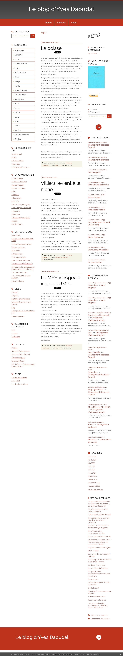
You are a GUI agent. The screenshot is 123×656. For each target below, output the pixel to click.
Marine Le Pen (60, 257)
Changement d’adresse (98, 160)
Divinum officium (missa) (20, 354)
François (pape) (21, 90)
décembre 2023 (94, 483)
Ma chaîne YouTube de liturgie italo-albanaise (22, 365)
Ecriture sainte (20, 72)
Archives (61, 22)
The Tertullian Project (19, 272)
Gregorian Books (17, 361)
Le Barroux (15, 336)
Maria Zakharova (95, 237)
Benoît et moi (16, 154)
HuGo (90, 424)
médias (17, 126)
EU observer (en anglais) (20, 217)
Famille (17, 86)
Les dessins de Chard (19, 384)
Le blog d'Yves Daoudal (61, 9)
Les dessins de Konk (19, 377)
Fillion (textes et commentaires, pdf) (23, 312)
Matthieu (92, 439)
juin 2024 (91, 463)
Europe (17, 81)
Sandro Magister (17, 185)
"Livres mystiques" (18, 247)
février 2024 (92, 476)
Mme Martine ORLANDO (99, 407)
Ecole (17, 68)
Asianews (15, 194)
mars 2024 (92, 473)
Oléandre (92, 285)
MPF (56, 165)
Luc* (90, 333)
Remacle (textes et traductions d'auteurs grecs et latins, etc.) (23, 268)
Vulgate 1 (14, 292)
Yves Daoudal (94, 352)
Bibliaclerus (15, 250)
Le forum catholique (19, 181)
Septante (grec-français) (20, 299)
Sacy (13, 307)
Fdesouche (15, 211)
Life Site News (16, 224)
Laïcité (17, 112)
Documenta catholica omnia (22, 263)
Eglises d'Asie (16, 198)
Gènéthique (15, 214)
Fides (13, 191)
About (74, 22)
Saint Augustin (94, 172)
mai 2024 (91, 466)
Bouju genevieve (95, 389)
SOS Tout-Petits (17, 160)
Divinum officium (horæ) (20, 351)
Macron (18, 121)
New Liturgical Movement (21, 208)
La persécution (95, 262)
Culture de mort (21, 64)
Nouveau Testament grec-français (21, 303)
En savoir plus (96, 654)
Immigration (19, 99)
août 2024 (92, 457)
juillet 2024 (92, 460)
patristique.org (16, 254)
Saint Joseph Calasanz (98, 250)
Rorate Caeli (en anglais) (20, 204)
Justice (17, 108)
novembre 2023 (94, 486)
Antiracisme (19, 50)
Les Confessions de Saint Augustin (21, 276)
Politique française (22, 135)
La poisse (51, 48)
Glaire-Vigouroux (17, 316)
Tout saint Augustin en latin (21, 244)
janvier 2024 (92, 479)
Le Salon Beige (17, 178)
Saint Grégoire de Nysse (20, 260)
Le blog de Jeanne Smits (20, 167)
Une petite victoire (96, 210)
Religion (18, 139)
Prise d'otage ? (94, 197)
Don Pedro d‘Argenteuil (98, 315)
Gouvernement (20, 95)
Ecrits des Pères (17, 281)
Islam (17, 103)
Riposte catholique (18, 188)
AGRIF (13, 157)
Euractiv (14, 221)
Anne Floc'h (15, 381)
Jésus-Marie (16, 235)
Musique (18, 130)
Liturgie (17, 117)
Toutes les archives (95, 490)
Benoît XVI (19, 55)
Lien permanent (48, 163)
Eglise (17, 77)
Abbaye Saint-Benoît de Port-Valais (22, 239)
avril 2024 (91, 470)
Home (48, 22)
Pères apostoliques (18, 257)
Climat (17, 59)
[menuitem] (48, 22)
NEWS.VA (15, 201)
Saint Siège (15, 164)
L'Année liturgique (18, 357)
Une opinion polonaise (98, 185)
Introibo (14, 333)
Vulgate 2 (14, 295)
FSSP (13, 330)
